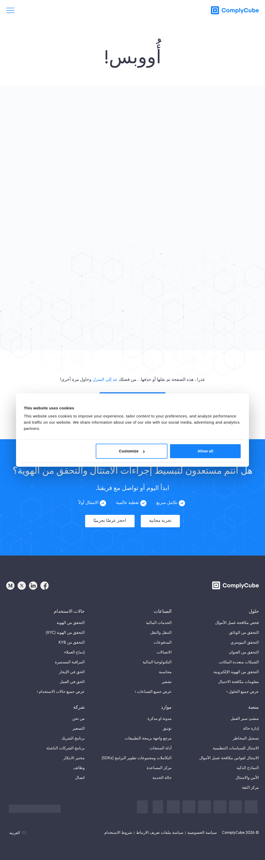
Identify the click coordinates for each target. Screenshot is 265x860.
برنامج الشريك (73, 734)
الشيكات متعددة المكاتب (239, 658)
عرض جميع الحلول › (242, 688)
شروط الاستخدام (118, 829)
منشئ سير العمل (245, 715)
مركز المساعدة (159, 764)
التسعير (78, 724)
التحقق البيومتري (245, 638)
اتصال (80, 774)
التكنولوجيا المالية (157, 658)
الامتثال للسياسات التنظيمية (236, 744)
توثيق (167, 724)
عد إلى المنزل (104, 380)
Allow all (205, 451)
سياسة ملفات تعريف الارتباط (159, 829)
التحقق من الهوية (71, 619)
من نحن (78, 715)
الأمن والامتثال (247, 774)
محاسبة (165, 668)
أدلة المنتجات (161, 744)
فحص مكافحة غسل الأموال (237, 619)
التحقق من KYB (71, 638)
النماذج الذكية (248, 764)
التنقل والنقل (161, 629)
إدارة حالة (251, 724)
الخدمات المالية (159, 619)
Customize (132, 451)
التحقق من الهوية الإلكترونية (236, 668)
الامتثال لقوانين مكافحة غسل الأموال (229, 754)
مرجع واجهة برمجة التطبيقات (148, 734)
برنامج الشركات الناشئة (65, 744)
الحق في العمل (72, 678)
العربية (17, 829)
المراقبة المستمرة (70, 658)
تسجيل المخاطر (246, 734)
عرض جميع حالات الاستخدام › (61, 688)
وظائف (79, 764)
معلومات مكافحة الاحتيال (238, 678)
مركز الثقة (250, 783)
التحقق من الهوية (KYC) (65, 629)
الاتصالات (164, 648)
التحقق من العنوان (244, 648)
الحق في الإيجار (72, 668)
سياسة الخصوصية (202, 829)
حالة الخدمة (162, 774)
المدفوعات (163, 638)
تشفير (167, 678)
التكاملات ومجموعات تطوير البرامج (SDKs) (137, 754)
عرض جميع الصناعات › (153, 688)
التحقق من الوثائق (244, 629)
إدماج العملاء (74, 648)
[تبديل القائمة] (10, 10)
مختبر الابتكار (74, 754)
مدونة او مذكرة (160, 715)
